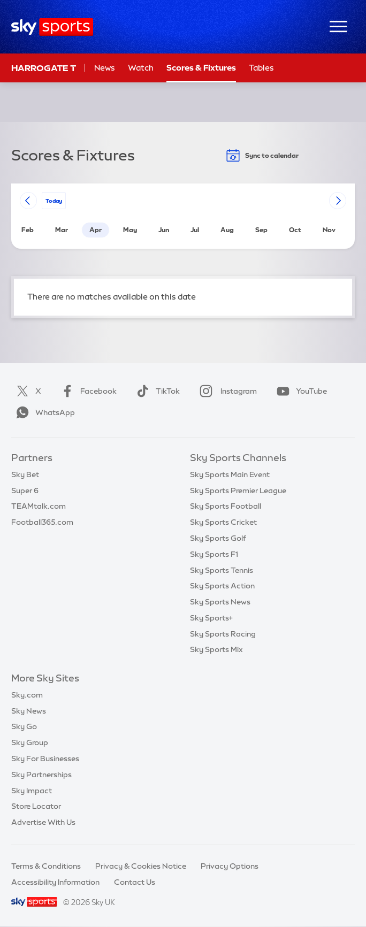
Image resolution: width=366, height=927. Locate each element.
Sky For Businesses (45, 758)
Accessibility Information (55, 882)
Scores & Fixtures (201, 68)
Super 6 (25, 490)
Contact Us (134, 882)
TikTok (156, 391)
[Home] (52, 27)
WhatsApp (43, 412)
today (53, 200)
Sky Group (29, 742)
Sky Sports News (220, 602)
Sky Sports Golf (218, 538)
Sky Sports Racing (223, 634)
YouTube (299, 391)
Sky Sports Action (222, 585)
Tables (261, 68)
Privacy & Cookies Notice (140, 866)
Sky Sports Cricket (223, 522)
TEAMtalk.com (38, 506)
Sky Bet (25, 474)
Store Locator (36, 806)
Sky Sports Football (225, 506)
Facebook (87, 391)
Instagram (226, 391)
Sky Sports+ (211, 618)
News (104, 68)
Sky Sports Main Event (230, 474)
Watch (141, 68)
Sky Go (24, 726)
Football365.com (42, 522)
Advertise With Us (43, 822)
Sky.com (27, 695)
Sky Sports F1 (214, 554)
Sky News (28, 711)
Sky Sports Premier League (238, 490)
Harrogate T (43, 68)
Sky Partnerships (41, 774)
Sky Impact (31, 790)
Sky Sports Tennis (221, 570)
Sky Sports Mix (216, 649)
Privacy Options (229, 866)
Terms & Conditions (46, 866)
